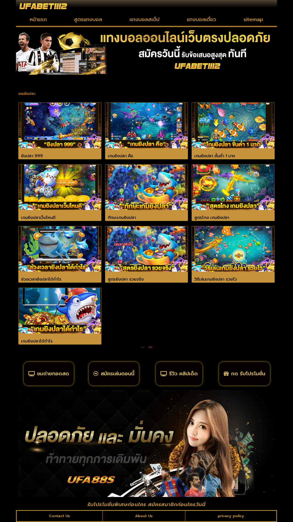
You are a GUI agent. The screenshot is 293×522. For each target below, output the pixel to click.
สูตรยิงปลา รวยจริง (126, 279)
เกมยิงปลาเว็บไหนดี (38, 217)
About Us (144, 516)
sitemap (253, 19)
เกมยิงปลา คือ (120, 156)
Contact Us (59, 516)
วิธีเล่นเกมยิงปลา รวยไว (215, 279)
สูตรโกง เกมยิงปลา (211, 217)
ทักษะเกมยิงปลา (122, 217)
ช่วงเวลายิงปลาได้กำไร (41, 279)
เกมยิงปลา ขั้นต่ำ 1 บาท (214, 156)
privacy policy (231, 516)
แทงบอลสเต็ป (145, 19)
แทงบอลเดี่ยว (201, 19)
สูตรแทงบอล (88, 19)
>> (150, 347)
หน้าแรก (38, 19)
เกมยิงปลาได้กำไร (37, 341)
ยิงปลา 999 (32, 156)
